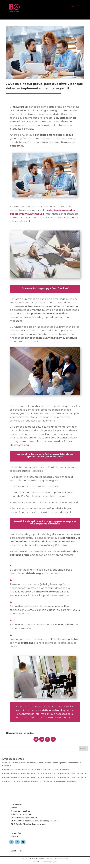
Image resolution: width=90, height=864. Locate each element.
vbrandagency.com (50, 862)
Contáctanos (16, 804)
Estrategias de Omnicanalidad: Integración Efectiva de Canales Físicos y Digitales (39, 781)
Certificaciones (17, 851)
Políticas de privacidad (21, 814)
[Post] (53, 739)
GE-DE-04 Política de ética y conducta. (28, 824)
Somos (14, 808)
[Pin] (47, 739)
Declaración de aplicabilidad (24, 817)
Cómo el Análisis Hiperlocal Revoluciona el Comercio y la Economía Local (35, 769)
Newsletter (16, 833)
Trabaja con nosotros (20, 811)
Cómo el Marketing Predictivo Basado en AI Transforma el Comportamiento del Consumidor (44, 773)
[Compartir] (36, 739)
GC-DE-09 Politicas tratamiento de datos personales (34, 821)
